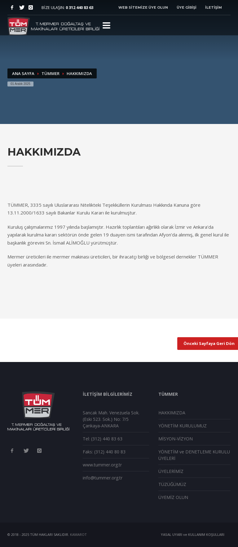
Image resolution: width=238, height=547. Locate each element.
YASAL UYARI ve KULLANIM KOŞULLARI (192, 534)
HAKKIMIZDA (171, 413)
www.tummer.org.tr (102, 465)
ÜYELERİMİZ (170, 471)
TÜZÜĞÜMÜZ (172, 484)
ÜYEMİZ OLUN (173, 497)
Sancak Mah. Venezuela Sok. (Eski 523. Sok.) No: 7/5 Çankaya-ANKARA (111, 419)
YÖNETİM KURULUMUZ (182, 426)
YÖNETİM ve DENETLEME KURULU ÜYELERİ (194, 455)
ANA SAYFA (23, 73)
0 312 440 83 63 (79, 7)
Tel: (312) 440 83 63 (102, 439)
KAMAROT (78, 534)
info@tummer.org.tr (102, 478)
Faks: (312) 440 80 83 (104, 452)
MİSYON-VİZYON (175, 439)
